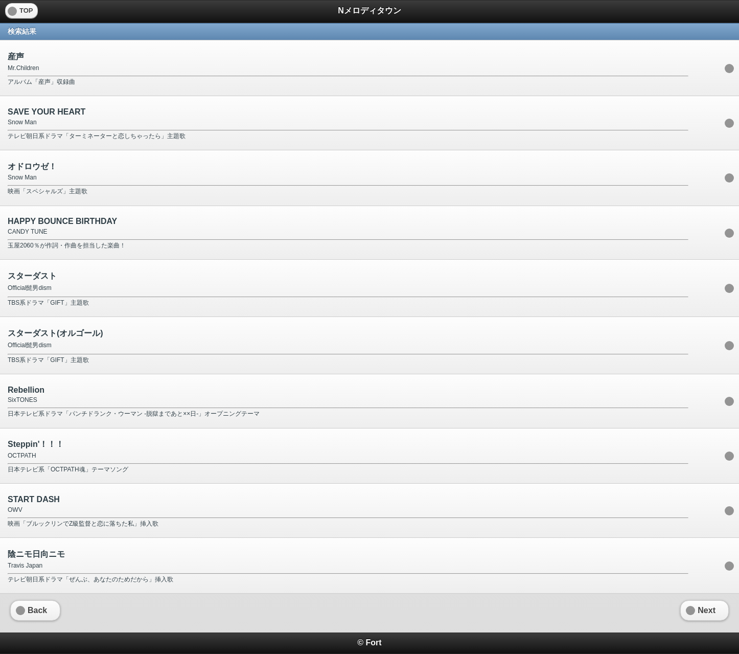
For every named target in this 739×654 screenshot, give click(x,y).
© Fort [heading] (369, 642)
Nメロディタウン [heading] (369, 10)
